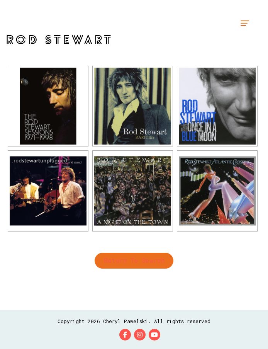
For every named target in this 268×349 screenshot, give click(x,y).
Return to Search (134, 260)
